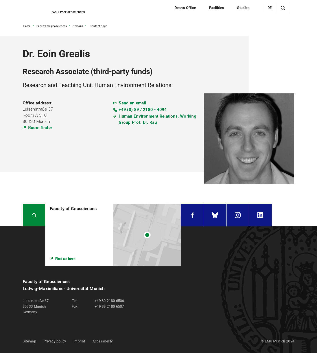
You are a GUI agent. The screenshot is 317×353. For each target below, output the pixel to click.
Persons (78, 26)
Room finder (40, 127)
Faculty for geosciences (52, 26)
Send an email (132, 103)
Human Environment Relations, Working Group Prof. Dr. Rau (157, 119)
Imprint (79, 341)
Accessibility (102, 341)
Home (27, 26)
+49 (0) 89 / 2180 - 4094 (143, 109)
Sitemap (29, 341)
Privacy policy (55, 341)
